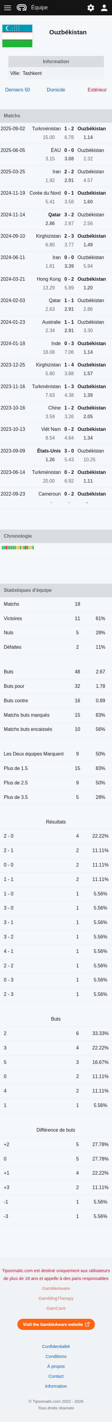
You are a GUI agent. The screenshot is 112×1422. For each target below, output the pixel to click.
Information (56, 1386)
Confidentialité (56, 1346)
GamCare (56, 1308)
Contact (56, 1376)
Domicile (56, 89)
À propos (56, 1366)
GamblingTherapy (56, 1298)
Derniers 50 (17, 89)
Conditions (56, 1356)
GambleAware (56, 1288)
